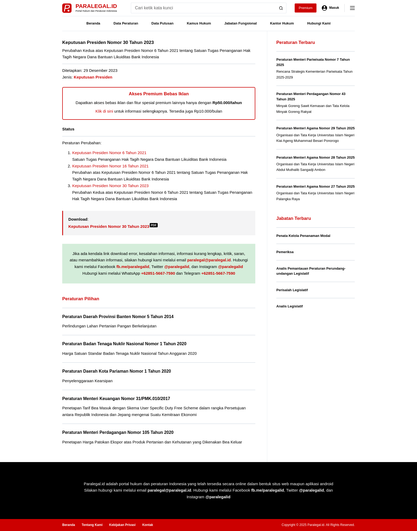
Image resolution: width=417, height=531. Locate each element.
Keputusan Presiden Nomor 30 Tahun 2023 (110, 185)
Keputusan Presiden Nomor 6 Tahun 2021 (109, 152)
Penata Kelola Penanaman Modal (303, 236)
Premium (305, 8)
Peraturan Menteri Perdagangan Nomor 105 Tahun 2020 (118, 432)
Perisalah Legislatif (292, 290)
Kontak (147, 525)
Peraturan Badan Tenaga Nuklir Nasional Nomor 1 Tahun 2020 (124, 343)
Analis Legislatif (289, 306)
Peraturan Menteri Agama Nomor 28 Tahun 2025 (315, 157)
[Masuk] (330, 8)
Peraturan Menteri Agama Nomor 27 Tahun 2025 (315, 186)
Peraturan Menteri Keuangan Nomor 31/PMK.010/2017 (116, 398)
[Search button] (281, 8)
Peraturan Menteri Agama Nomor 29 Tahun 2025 (315, 128)
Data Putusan (162, 23)
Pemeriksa (285, 252)
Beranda (93, 23)
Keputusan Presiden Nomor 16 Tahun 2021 (110, 166)
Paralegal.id (96, 6)
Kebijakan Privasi (122, 525)
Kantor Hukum (282, 23)
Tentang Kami (92, 525)
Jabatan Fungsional (240, 23)
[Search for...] (203, 8)
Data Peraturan (126, 23)
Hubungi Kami (319, 23)
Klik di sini (104, 111)
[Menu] (352, 8)
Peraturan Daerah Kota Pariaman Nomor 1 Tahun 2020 (116, 371)
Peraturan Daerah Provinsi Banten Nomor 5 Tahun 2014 (118, 316)
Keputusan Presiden (93, 77)
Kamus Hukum (199, 23)
